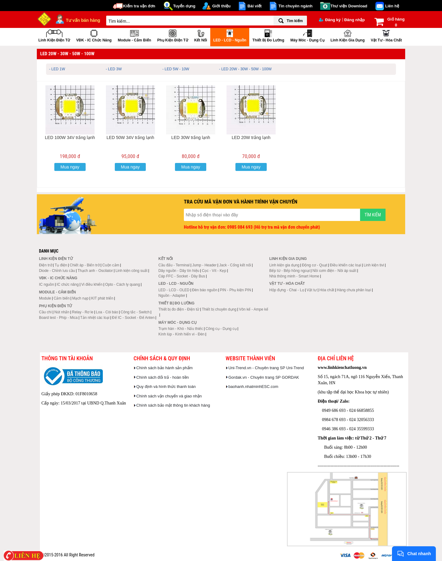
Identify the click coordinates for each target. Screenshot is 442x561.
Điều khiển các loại (345, 265)
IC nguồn (46, 284)
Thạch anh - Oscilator (95, 271)
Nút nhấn (61, 312)
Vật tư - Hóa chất (386, 35)
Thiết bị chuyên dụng (219, 309)
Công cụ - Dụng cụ (221, 329)
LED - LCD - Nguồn (229, 35)
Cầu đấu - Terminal (174, 265)
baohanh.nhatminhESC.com (253, 386)
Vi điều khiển (92, 284)
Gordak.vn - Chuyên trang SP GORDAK (263, 377)
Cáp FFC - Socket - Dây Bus (181, 276)
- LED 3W (114, 69)
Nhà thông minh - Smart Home (294, 276)
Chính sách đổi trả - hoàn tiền (162, 377)
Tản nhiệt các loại (94, 317)
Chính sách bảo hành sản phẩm (164, 368)
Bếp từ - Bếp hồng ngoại (289, 271)
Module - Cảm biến (134, 35)
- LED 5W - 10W (175, 69)
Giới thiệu (221, 6)
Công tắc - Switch (135, 312)
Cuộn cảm (110, 265)
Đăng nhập (354, 19)
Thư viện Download (349, 6)
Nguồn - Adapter (171, 295)
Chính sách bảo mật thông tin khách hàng (173, 405)
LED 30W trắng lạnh (190, 137)
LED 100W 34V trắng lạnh (70, 137)
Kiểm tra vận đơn (139, 6)
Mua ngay (69, 166)
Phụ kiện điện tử (172, 35)
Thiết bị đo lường (268, 35)
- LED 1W (57, 69)
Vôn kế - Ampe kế (253, 309)
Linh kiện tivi (374, 265)
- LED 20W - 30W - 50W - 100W (245, 69)
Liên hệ (392, 6)
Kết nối (200, 35)
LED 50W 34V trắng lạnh (130, 137)
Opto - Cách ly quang (122, 284)
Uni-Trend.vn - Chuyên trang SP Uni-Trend (266, 368)
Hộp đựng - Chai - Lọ (286, 290)
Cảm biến (62, 298)
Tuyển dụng (184, 6)
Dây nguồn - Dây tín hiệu (178, 271)
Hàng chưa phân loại (354, 290)
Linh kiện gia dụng (348, 35)
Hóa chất (327, 290)
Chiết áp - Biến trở (85, 265)
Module (45, 298)
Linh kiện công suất (131, 271)
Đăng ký (330, 19)
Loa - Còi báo (107, 312)
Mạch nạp (80, 298)
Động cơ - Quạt (314, 265)
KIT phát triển (102, 298)
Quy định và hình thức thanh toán (166, 386)
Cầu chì (45, 312)
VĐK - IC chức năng (93, 35)
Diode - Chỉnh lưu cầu (57, 271)
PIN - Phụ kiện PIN (235, 290)
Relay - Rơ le (82, 312)
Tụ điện (61, 265)
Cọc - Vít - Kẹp (214, 271)
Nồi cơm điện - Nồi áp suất (334, 271)
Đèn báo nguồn (204, 290)
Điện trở (45, 265)
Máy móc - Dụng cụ (307, 35)
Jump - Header (204, 265)
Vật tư (312, 290)
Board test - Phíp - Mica (58, 317)
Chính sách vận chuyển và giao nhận (169, 396)
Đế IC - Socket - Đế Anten (133, 317)
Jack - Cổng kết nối (235, 265)
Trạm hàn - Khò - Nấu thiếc (180, 329)
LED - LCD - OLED (173, 290)
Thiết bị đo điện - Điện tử (178, 309)
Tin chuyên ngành (295, 6)
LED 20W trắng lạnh (251, 137)
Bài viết (254, 6)
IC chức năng (67, 284)
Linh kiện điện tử (54, 35)
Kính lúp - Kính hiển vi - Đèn (181, 334)
